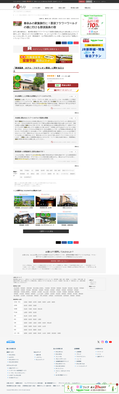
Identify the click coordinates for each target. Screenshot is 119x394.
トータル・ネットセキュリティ (17, 373)
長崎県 (34, 333)
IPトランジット (60, 368)
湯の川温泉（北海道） (38, 288)
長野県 (30, 312)
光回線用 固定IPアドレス (62, 361)
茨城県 (34, 305)
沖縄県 (59, 333)
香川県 (30, 329)
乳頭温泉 (47, 288)
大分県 (44, 333)
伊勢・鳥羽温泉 (43, 295)
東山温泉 (64, 288)
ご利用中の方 (99, 349)
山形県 (48, 302)
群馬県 (30, 305)
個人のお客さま (11, 349)
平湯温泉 (64, 291)
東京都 (34, 308)
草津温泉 (81, 288)
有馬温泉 (16, 293)
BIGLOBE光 (12, 355)
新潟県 (34, 312)
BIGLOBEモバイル (14, 359)
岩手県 (34, 302)
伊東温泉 (76, 289)
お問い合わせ (10, 383)
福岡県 (25, 333)
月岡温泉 (58, 289)
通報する (77, 112)
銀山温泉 (76, 288)
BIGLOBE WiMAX (13, 362)
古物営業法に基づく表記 (28, 386)
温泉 (38, 173)
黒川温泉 (75, 293)
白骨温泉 (52, 289)
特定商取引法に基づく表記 (13, 386)
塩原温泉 (41, 289)
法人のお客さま (58, 349)
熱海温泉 (72, 295)
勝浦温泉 (27, 293)
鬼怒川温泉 (34, 289)
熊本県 (39, 333)
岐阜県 (30, 319)
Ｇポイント (92, 288)
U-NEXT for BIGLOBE (15, 375)
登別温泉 (23, 288)
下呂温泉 (59, 291)
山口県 (44, 326)
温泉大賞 (38, 355)
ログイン (103, 1)
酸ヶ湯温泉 (16, 295)
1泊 (21, 177)
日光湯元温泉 (29, 295)
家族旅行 (72, 173)
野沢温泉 (47, 289)
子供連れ (27, 170)
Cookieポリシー (76, 383)
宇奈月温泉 (52, 291)
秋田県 (44, 302)
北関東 (37, 170)
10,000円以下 (27, 177)
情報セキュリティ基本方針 (44, 386)
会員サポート (100, 356)
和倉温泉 (34, 291)
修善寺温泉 (16, 291)
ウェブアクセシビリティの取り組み (33, 383)
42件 (69, 76)
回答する (82, 1)
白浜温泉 (22, 293)
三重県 (39, 319)
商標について (56, 386)
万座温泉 (23, 289)
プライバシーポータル (64, 383)
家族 (21, 170)
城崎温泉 (77, 291)
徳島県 (25, 329)
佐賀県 (30, 333)
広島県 (39, 326)
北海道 (25, 302)
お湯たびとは (93, 282)
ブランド (79, 354)
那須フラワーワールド (68, 170)
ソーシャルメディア (82, 366)
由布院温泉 (66, 295)
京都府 (30, 322)
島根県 (30, 326)
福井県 (34, 315)
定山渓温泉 (16, 288)
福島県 (53, 302)
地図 (50, 81)
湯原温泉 (64, 293)
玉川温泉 (23, 295)
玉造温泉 (52, 293)
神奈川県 (40, 308)
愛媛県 (34, 329)
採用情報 (79, 361)
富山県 (25, 315)
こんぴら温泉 (40, 293)
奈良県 (44, 322)
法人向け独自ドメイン (61, 375)
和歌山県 (49, 322)
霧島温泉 (81, 293)
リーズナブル (64, 173)
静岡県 (25, 319)
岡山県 (34, 326)
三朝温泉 (47, 293)
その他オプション (13, 377)
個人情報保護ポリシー (51, 383)
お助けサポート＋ (13, 368)
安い (58, 173)
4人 (32, 170)
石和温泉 (64, 289)
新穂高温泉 (70, 291)
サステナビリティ (81, 356)
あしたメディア (40, 359)
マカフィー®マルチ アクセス (63, 371)
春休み (32, 173)
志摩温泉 (51, 295)
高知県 (39, 329)
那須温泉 (22, 173)
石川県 (30, 315)
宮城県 (39, 302)
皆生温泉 (58, 293)
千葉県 (30, 308)
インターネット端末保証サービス (17, 370)
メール (99, 354)
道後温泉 (33, 293)
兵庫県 (39, 322)
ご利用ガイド (93, 284)
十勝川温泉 (29, 288)
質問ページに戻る (46, 231)
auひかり (11, 357)
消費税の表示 (19, 383)
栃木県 (42, 170)
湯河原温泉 (70, 289)
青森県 (30, 302)
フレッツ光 (58, 356)
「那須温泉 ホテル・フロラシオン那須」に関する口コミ (38, 69)
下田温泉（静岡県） (25, 291)
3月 (28, 173)
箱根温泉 (36, 295)
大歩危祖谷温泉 (58, 295)
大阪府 (34, 322)
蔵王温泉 (70, 288)
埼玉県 (25, 308)
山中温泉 (39, 291)
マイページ (97, 1)
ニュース (79, 359)
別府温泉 (69, 293)
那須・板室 (49, 170)
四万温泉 (28, 289)
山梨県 (25, 312)
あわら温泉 (46, 291)
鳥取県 (25, 326)
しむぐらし (39, 357)
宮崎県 (48, 333)
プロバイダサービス (61, 359)
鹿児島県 (54, 333)
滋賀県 (25, 322)
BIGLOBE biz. (59, 352)
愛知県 (34, 319)
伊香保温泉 (16, 289)
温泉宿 (49, 173)
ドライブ (43, 173)
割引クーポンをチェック (63, 90)
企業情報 (76, 349)
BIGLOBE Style (81, 364)
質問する (89, 1)
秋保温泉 (59, 288)
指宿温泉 (78, 295)
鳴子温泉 (53, 288)
